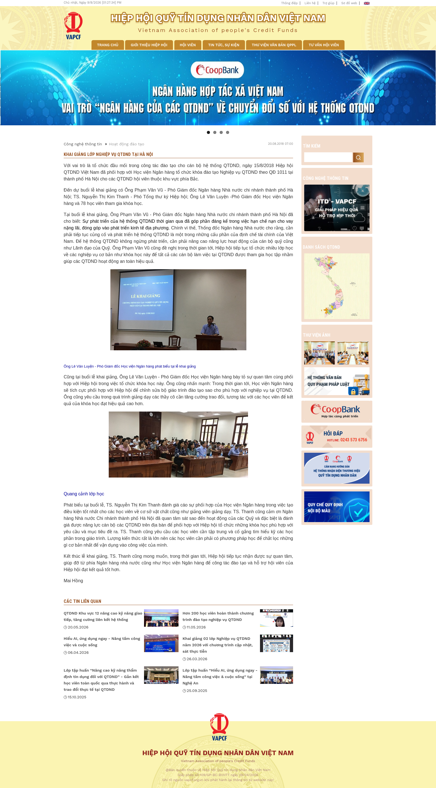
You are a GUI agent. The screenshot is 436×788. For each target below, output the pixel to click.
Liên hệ (310, 3)
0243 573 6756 (347, 439)
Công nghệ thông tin (83, 144)
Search (358, 157)
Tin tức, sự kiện (223, 45)
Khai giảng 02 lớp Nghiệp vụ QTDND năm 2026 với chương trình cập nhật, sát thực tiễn (218, 645)
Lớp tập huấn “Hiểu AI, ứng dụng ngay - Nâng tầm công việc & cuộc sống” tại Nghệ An (220, 676)
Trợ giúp (329, 3)
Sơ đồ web (349, 3)
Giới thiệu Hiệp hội (149, 45)
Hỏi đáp (333, 433)
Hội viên (188, 45)
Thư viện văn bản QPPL (274, 45)
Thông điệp (289, 3)
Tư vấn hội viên (324, 45)
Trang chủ (107, 45)
